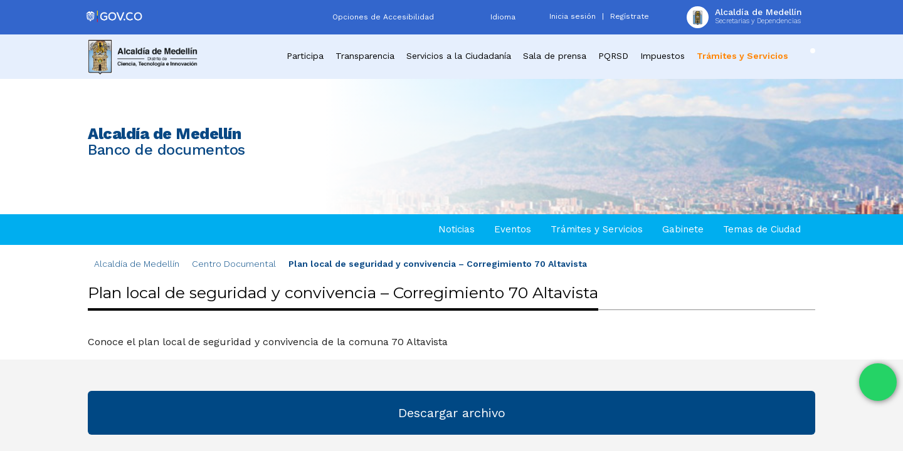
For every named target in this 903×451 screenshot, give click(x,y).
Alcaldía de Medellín (136, 264)
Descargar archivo (451, 412)
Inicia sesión (572, 16)
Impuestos (662, 56)
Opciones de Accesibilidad (383, 17)
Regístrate (629, 16)
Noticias (456, 229)
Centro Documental (234, 264)
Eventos (512, 229)
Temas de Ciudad (762, 229)
